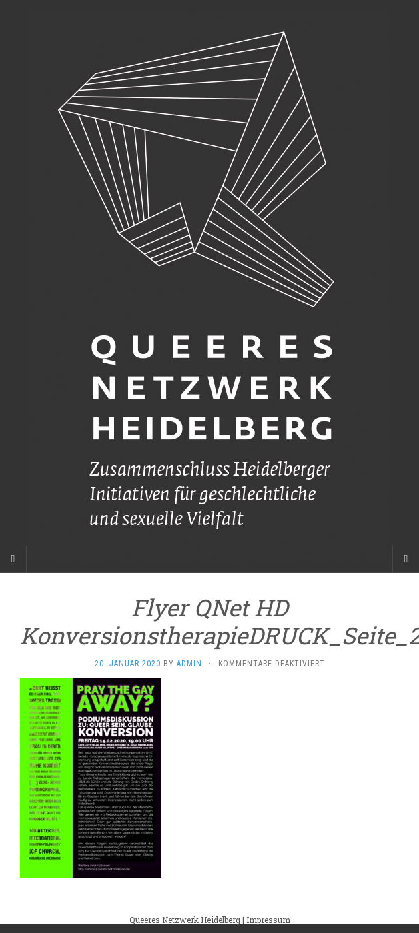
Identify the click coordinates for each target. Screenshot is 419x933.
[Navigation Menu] (405, 559)
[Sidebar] (13, 559)
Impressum (268, 919)
